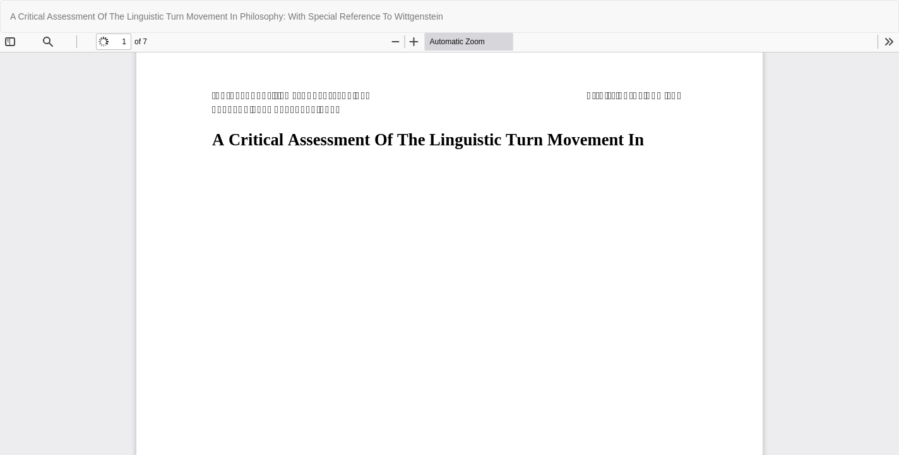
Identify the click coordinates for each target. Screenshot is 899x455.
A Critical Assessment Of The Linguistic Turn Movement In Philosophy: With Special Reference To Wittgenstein (226, 16)
